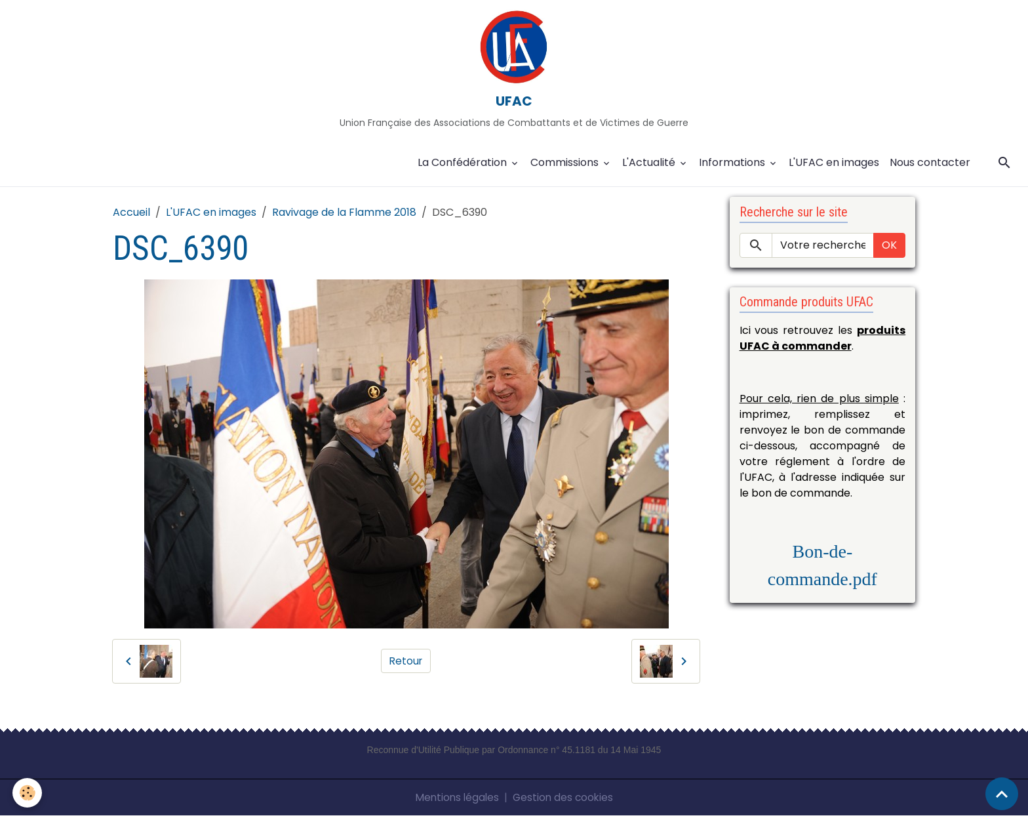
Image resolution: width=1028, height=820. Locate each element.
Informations (733, 166)
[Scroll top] (1001, 793)
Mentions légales (455, 801)
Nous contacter (930, 166)
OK (889, 249)
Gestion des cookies (564, 801)
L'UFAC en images (834, 166)
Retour (406, 664)
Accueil (131, 216)
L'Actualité (650, 166)
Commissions (565, 166)
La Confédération (463, 166)
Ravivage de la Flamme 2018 (344, 216)
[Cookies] (28, 793)
